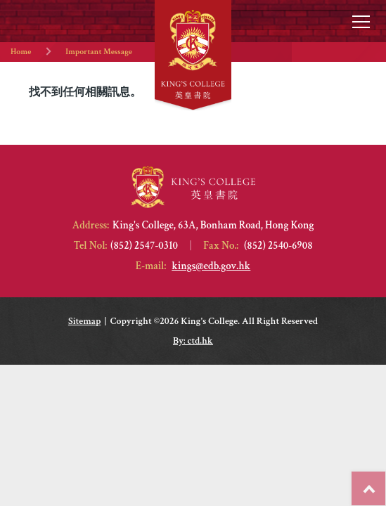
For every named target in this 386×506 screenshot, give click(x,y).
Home (21, 51)
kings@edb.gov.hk (211, 266)
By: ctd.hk (193, 341)
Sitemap (84, 321)
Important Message (98, 51)
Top (385, 481)
